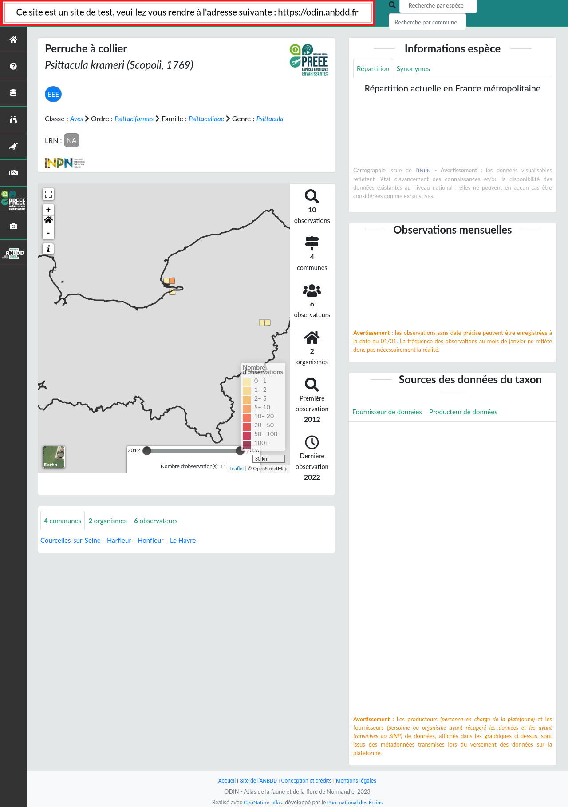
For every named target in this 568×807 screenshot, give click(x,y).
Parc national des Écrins (356, 802)
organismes (111, 531)
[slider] (146, 461)
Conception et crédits (307, 780)
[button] (48, 232)
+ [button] (48, 220)
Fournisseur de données (389, 413)
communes (64, 531)
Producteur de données (470, 413)
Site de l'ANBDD (256, 780)
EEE (53, 94)
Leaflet (236, 479)
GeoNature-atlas (261, 802)
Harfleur (124, 551)
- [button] (48, 243)
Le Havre (190, 551)
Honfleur (156, 551)
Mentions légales (359, 780)
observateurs (162, 531)
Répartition (374, 68)
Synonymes (416, 68)
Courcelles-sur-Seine (72, 551)
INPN (424, 171)
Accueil (222, 780)
